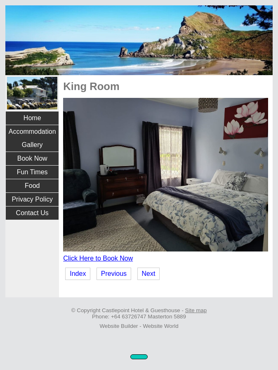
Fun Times (32, 172)
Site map (196, 310)
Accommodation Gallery (32, 138)
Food (32, 185)
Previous (114, 273)
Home (32, 117)
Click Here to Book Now (98, 258)
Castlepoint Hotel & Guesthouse (141, 310)
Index (78, 273)
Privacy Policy (32, 199)
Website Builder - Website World (138, 326)
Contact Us (32, 212)
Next (148, 273)
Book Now (32, 158)
